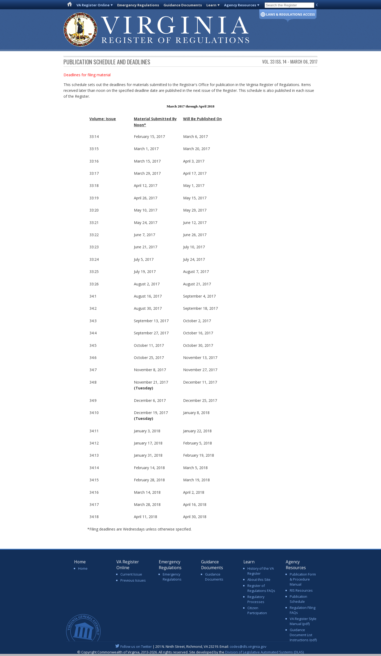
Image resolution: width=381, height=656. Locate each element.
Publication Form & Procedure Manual (303, 579)
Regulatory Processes (255, 599)
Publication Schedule (298, 599)
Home (83, 568)
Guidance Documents (183, 5)
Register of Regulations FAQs (261, 588)
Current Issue (131, 574)
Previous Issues (133, 580)
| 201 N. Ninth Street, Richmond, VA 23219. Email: (190, 646)
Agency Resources (240, 5)
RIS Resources (301, 590)
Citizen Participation (257, 610)
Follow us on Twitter (136, 646)
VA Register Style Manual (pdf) (303, 621)
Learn (211, 5)
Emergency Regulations (138, 5)
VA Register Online (93, 5)
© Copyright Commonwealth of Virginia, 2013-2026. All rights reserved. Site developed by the (190, 652)
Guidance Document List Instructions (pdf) (303, 634)
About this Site (258, 579)
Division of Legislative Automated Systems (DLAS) (264, 652)
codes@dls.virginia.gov (248, 646)
